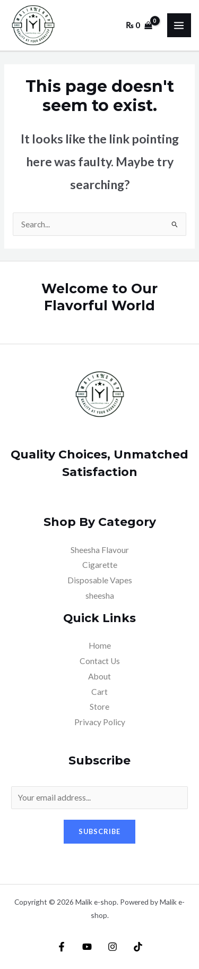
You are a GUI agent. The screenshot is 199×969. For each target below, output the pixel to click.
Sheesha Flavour (100, 550)
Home (100, 645)
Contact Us (100, 661)
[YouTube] (87, 946)
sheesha (99, 595)
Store (99, 706)
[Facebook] (61, 946)
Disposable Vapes (99, 580)
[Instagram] (112, 946)
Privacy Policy (99, 722)
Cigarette (99, 565)
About (99, 676)
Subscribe (99, 831)
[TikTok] (138, 946)
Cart (99, 691)
